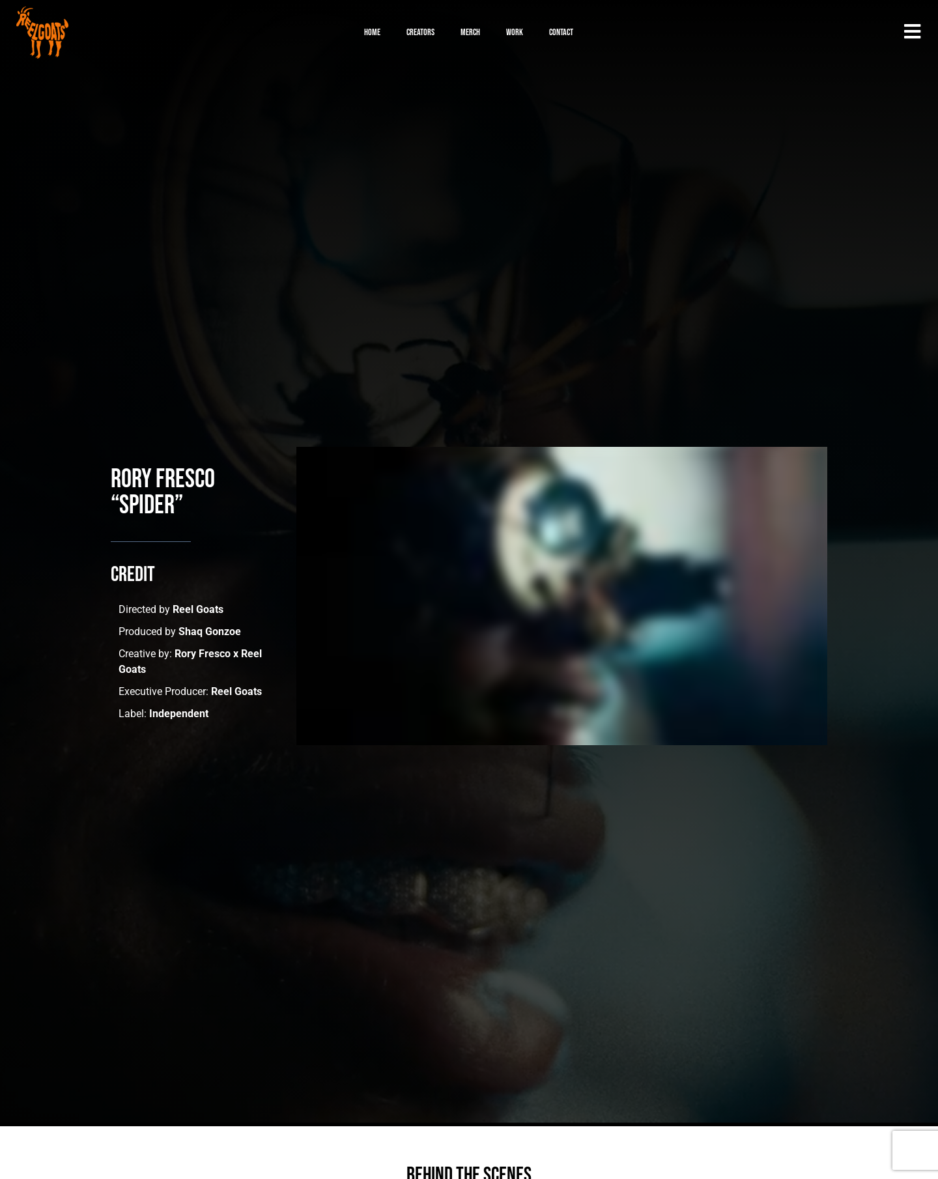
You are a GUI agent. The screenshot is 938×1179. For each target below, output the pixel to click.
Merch (470, 32)
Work (514, 32)
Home (372, 32)
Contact (561, 32)
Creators (420, 32)
